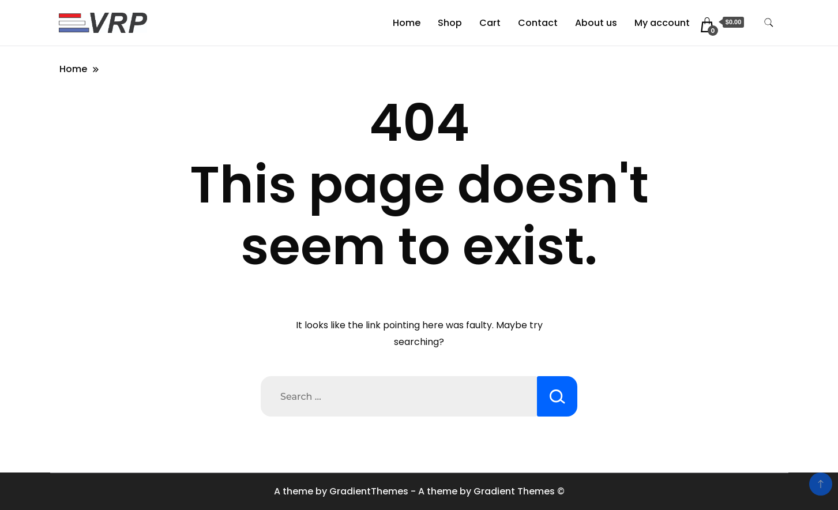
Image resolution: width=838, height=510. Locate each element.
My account (662, 22)
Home (406, 22)
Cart (490, 22)
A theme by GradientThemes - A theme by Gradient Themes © (419, 491)
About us (596, 22)
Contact (538, 22)
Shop (450, 22)
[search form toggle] (768, 22)
